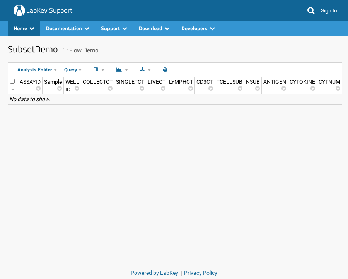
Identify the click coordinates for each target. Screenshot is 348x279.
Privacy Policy (200, 273)
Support (114, 28)
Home (24, 28)
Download (154, 28)
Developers (198, 28)
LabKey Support (49, 10)
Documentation (67, 28)
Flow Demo (83, 50)
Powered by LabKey (154, 273)
